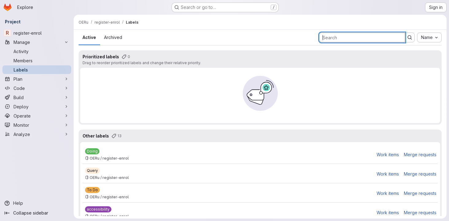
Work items (388, 154)
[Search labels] (362, 37)
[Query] (92, 171)
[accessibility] (98, 209)
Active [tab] (89, 37)
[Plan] (36, 79)
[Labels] (36, 69)
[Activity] (36, 51)
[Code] (36, 88)
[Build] (36, 97)
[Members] (36, 60)
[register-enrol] (36, 33)
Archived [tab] (113, 37)
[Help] (36, 203)
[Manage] (36, 42)
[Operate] (36, 115)
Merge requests (420, 154)
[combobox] (429, 37)
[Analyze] (36, 134)
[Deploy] (36, 106)
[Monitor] (36, 125)
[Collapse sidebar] (36, 213)
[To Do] (92, 190)
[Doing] (92, 151)
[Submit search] (410, 37)
